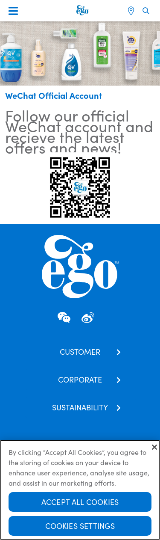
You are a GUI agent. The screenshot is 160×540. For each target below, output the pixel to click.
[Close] (154, 451)
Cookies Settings (80, 529)
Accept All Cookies (80, 505)
